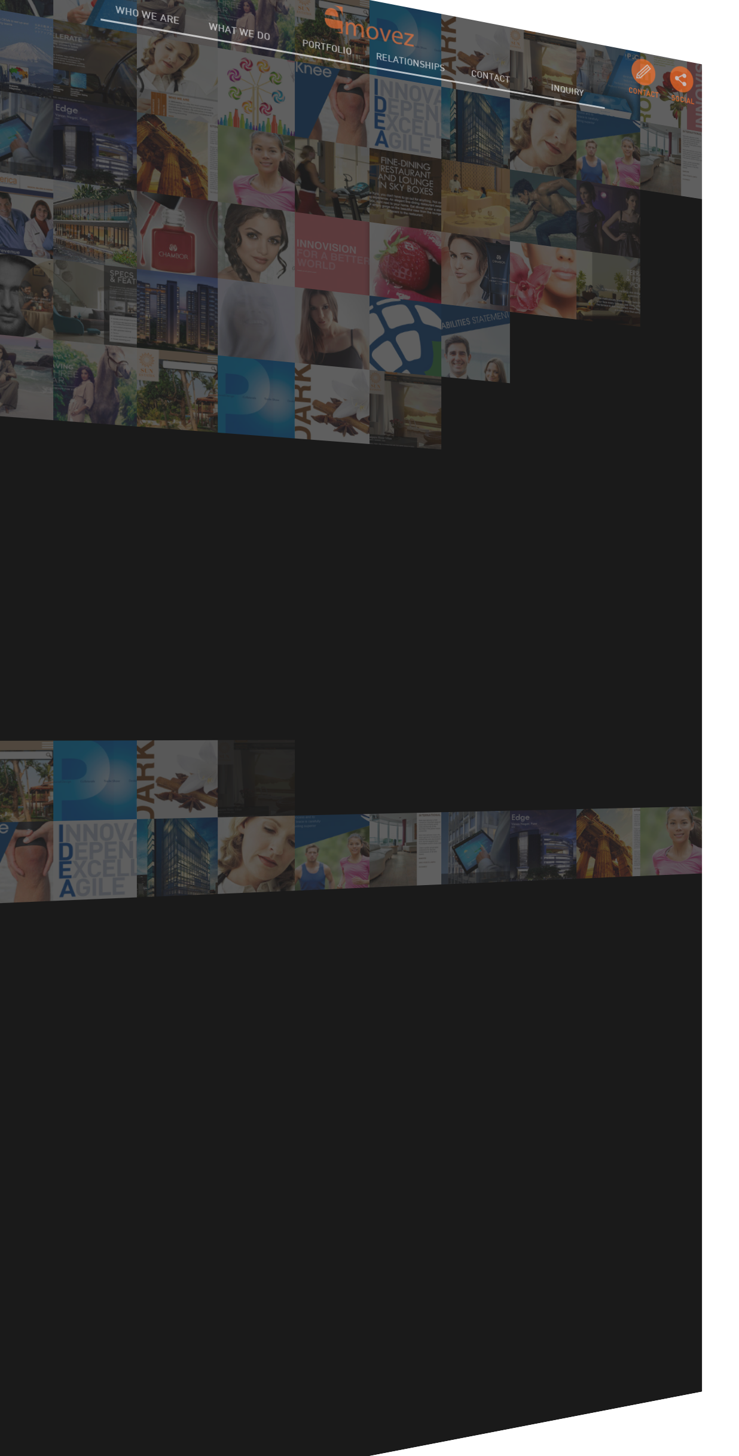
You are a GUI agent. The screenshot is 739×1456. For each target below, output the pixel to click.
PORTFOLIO (327, 42)
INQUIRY (555, 115)
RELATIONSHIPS (409, 68)
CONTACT (485, 92)
